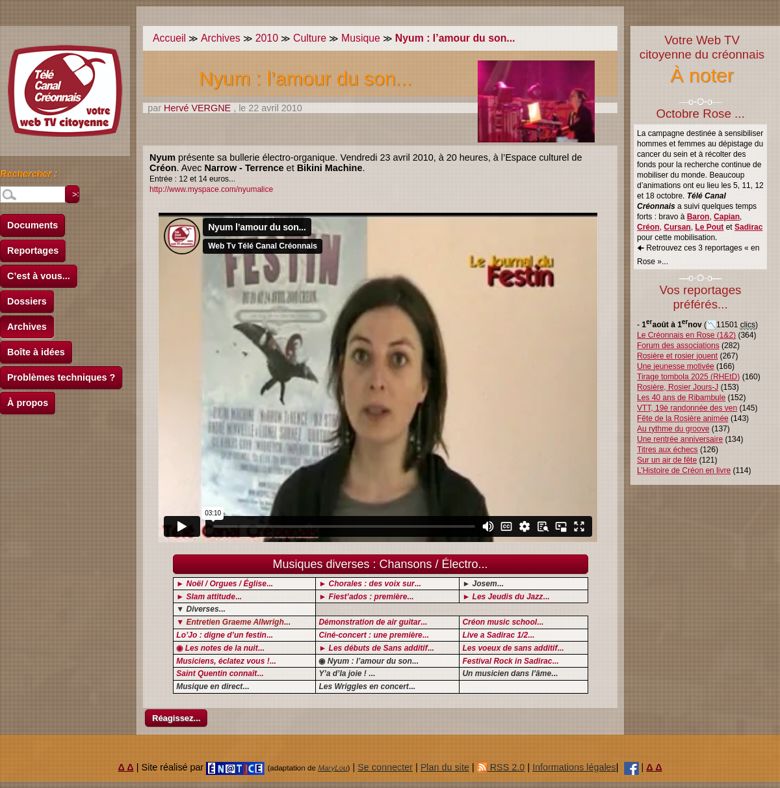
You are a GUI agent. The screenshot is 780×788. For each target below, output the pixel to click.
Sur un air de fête (667, 460)
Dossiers (27, 301)
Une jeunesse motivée (675, 366)
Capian (727, 216)
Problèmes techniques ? (61, 377)
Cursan (677, 227)
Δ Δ (126, 767)
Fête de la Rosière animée (683, 418)
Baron (698, 216)
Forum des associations (678, 345)
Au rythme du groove (673, 428)
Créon (648, 227)
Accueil (169, 38)
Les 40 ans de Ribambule (681, 397)
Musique (360, 38)
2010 (266, 38)
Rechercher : (28, 175)
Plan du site (445, 767)
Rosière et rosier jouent (677, 355)
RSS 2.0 (501, 767)
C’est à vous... (38, 276)
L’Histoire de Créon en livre (684, 470)
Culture (309, 38)
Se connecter (385, 767)
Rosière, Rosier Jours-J (677, 387)
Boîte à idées (36, 352)
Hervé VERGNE (197, 108)
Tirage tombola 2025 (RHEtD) (688, 376)
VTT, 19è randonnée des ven (687, 408)
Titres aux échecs (667, 449)
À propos (27, 403)
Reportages (32, 250)
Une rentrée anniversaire (680, 439)
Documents (32, 225)
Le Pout (709, 227)
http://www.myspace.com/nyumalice (211, 189)
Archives (27, 326)
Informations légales (574, 767)
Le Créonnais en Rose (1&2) (686, 335)
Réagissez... (176, 718)
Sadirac (748, 227)
